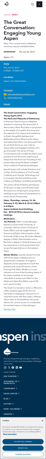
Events (15, 15)
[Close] (42, 420)
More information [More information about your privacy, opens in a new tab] (10, 434)
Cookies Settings (23, 454)
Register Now (10, 309)
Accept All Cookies (23, 441)
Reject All (23, 448)
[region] (23, 438)
